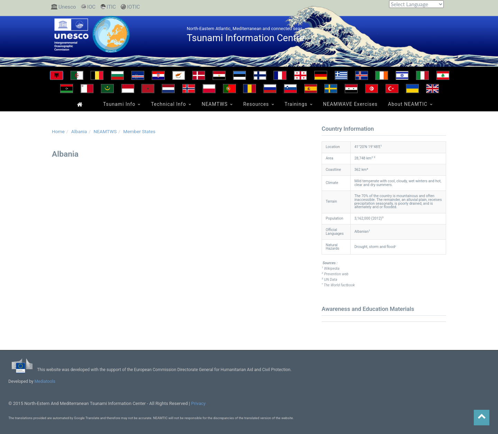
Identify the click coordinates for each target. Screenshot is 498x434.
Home (79, 104)
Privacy (198, 403)
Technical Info (168, 104)
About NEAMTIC (407, 104)
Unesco (67, 7)
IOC (91, 7)
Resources (256, 104)
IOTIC (133, 7)
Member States (139, 131)
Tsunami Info (119, 104)
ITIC (111, 7)
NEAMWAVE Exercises (350, 104)
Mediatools (45, 381)
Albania (79, 131)
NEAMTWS (215, 104)
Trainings (296, 104)
